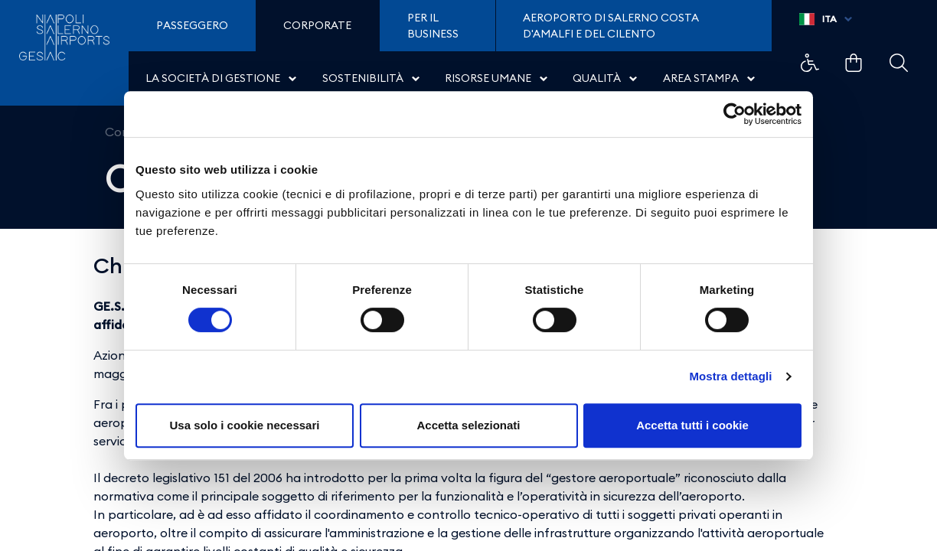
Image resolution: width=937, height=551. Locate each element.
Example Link (810, 63)
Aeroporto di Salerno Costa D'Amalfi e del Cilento (611, 26)
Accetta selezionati (468, 425)
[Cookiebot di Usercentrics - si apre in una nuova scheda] (735, 114)
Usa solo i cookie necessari (245, 425)
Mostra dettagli (730, 376)
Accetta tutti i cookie (692, 425)
